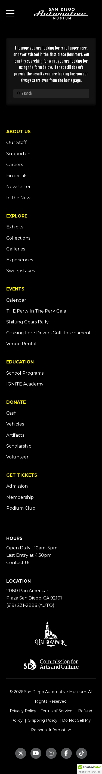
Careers (14, 164)
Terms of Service (56, 710)
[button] (10, 13)
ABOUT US (18, 131)
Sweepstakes (20, 270)
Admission (17, 486)
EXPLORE (16, 216)
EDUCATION (20, 362)
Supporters (18, 153)
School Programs (25, 373)
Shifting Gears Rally (27, 322)
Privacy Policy (23, 710)
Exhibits (14, 227)
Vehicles (15, 424)
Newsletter (18, 186)
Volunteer (17, 457)
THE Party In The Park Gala (36, 311)
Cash (11, 413)
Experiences (19, 259)
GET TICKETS (21, 475)
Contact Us (18, 562)
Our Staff (16, 142)
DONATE (16, 402)
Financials (16, 175)
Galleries (15, 249)
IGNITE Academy (25, 384)
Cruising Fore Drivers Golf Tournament (48, 332)
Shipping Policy (42, 720)
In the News (19, 197)
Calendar (16, 300)
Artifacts (15, 435)
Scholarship (19, 446)
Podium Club (20, 508)
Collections (18, 238)
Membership (20, 497)
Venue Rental (21, 343)
